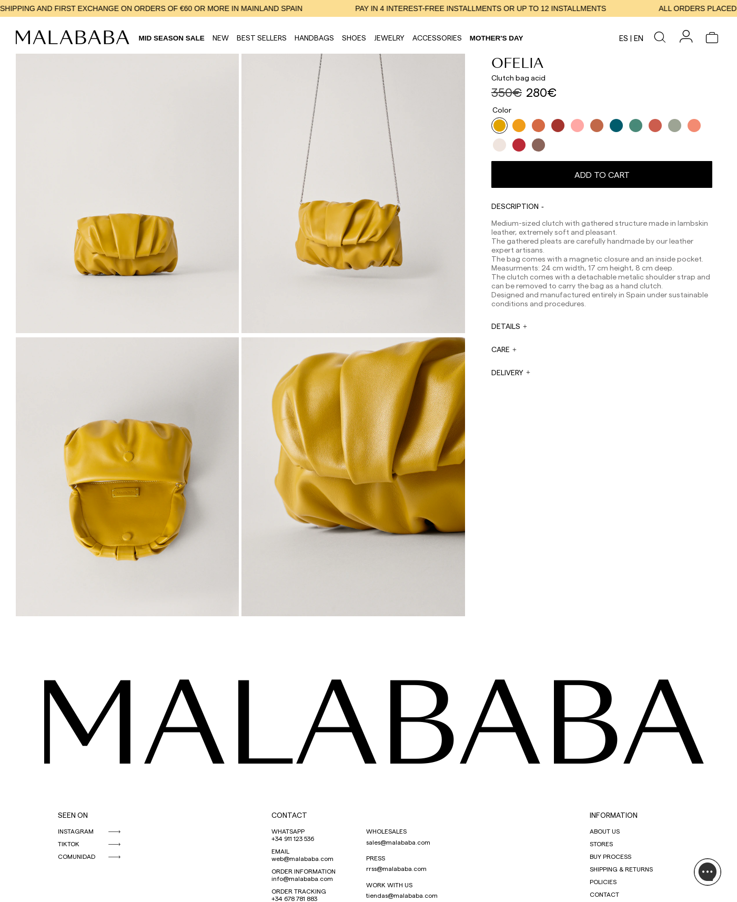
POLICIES (603, 881)
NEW (221, 37)
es (623, 38)
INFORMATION (614, 814)
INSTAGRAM (76, 831)
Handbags (314, 37)
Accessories (437, 37)
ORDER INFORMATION (303, 871)
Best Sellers (262, 37)
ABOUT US (605, 831)
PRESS (375, 857)
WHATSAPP (288, 831)
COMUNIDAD (76, 856)
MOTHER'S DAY (496, 38)
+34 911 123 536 (292, 838)
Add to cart (602, 174)
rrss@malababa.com (396, 868)
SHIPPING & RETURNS (621, 869)
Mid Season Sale (172, 38)
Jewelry (389, 37)
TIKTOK (68, 843)
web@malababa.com (302, 858)
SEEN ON (73, 814)
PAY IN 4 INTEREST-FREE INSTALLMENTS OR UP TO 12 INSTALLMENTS (486, 8)
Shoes (354, 37)
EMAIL (280, 851)
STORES (601, 843)
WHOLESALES (386, 831)
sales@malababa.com (398, 842)
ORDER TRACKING (298, 891)
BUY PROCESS (610, 856)
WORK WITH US (389, 884)
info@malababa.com (302, 878)
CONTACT (289, 814)
